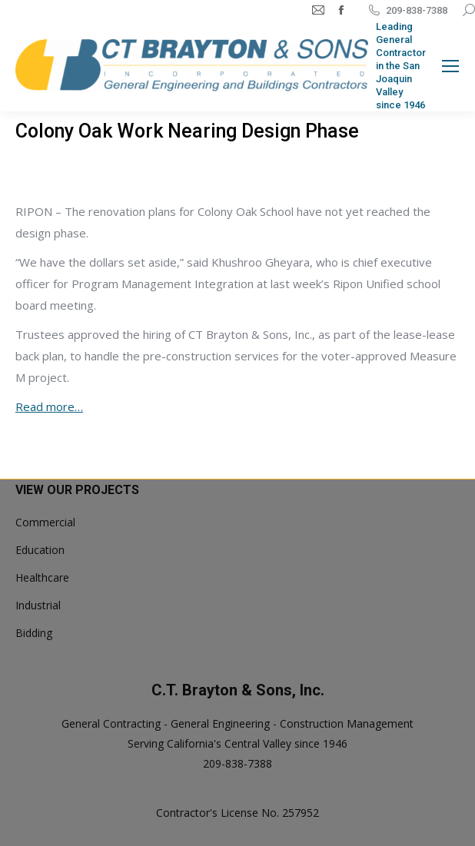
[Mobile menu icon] (450, 66)
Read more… (49, 406)
